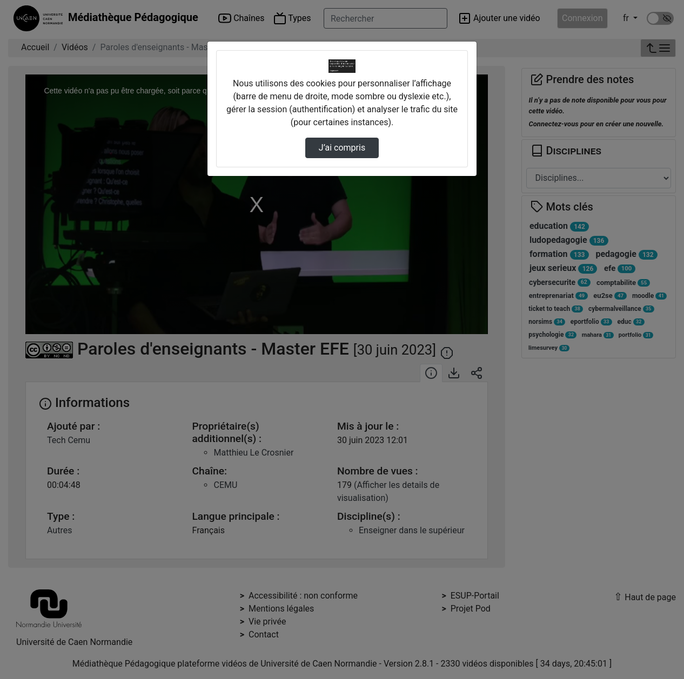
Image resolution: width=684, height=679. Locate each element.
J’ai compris (342, 147)
